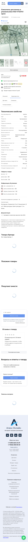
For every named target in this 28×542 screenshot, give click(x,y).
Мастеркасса (19, 507)
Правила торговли (14, 496)
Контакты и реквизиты (14, 473)
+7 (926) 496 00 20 (14, 445)
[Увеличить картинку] (14, 40)
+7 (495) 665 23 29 (14, 443)
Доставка (5, 100)
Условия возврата (7, 104)
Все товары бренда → (7, 237)
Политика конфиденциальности (14, 483)
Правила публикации (20, 322)
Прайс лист (14, 465)
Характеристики (15, 96)
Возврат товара (14, 463)
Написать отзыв (14, 315)
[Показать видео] (24, 54)
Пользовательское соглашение (14, 487)
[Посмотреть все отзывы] (14, 352)
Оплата (14, 460)
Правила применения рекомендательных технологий (14, 492)
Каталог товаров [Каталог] (13, 3)
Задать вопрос (14, 377)
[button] (25, 41)
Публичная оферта (14, 499)
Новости (14, 470)
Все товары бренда (5, 77)
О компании (14, 468)
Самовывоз (13, 100)
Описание (5, 96)
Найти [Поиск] (22, 3)
